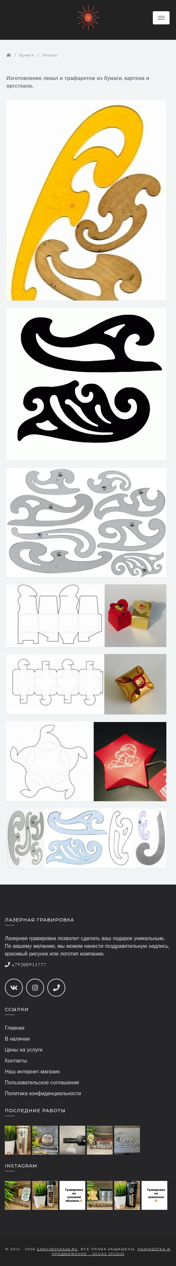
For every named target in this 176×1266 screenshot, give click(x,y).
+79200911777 (25, 965)
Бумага (26, 55)
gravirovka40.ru (57, 1249)
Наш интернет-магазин (32, 1072)
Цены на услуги (23, 1050)
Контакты (16, 1061)
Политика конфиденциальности (43, 1094)
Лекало (50, 55)
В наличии (17, 1039)
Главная (14, 1028)
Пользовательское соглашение (42, 1083)
